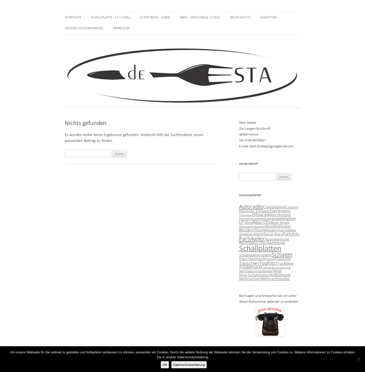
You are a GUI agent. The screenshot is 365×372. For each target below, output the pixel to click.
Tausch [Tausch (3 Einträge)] (271, 259)
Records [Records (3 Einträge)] (245, 243)
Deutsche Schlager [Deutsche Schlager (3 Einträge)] (254, 211)
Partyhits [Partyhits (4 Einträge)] (291, 234)
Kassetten (268, 17)
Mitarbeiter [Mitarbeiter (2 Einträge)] (246, 226)
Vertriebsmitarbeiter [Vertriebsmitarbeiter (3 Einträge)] (256, 271)
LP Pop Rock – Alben (155, 17)
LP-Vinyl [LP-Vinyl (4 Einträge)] (246, 222)
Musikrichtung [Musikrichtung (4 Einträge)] (252, 230)
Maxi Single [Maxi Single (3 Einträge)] (280, 222)
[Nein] (358, 359)
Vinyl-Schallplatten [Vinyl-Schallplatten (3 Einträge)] (254, 275)
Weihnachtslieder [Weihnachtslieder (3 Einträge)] (275, 279)
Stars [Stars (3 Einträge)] (243, 259)
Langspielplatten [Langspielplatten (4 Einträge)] (280, 218)
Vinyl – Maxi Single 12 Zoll (200, 17)
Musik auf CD (240, 17)
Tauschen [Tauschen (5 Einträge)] (249, 263)
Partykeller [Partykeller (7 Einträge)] (252, 238)
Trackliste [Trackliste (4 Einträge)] (285, 263)
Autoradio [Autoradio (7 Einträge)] (251, 206)
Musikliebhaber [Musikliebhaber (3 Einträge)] (278, 226)
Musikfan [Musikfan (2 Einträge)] (259, 226)
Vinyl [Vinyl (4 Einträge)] (277, 271)
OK (164, 365)
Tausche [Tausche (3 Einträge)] (284, 259)
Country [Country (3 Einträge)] (292, 207)
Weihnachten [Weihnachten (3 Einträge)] (250, 279)
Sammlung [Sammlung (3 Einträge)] (276, 243)
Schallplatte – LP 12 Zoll (110, 17)
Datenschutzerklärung (84, 28)
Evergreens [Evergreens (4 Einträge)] (280, 211)
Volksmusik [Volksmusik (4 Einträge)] (280, 275)
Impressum (121, 28)
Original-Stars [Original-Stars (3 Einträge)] (271, 234)
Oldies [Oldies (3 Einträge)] (291, 230)
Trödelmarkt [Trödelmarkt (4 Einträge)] (250, 267)
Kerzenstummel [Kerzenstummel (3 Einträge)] (252, 219)
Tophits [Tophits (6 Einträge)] (267, 263)
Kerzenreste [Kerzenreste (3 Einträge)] (281, 215)
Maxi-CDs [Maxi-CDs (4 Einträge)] (262, 222)
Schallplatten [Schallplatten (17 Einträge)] (260, 248)
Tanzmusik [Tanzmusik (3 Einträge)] (256, 259)
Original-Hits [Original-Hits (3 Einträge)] (249, 234)
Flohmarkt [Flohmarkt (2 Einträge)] (245, 215)
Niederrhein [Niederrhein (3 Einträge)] (276, 230)
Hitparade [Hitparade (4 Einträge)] (261, 214)
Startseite (73, 17)
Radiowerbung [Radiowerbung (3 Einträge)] (277, 239)
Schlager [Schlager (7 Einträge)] (282, 254)
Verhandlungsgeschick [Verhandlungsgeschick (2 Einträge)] (276, 267)
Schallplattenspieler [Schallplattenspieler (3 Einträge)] (255, 255)
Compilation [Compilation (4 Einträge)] (274, 207)
